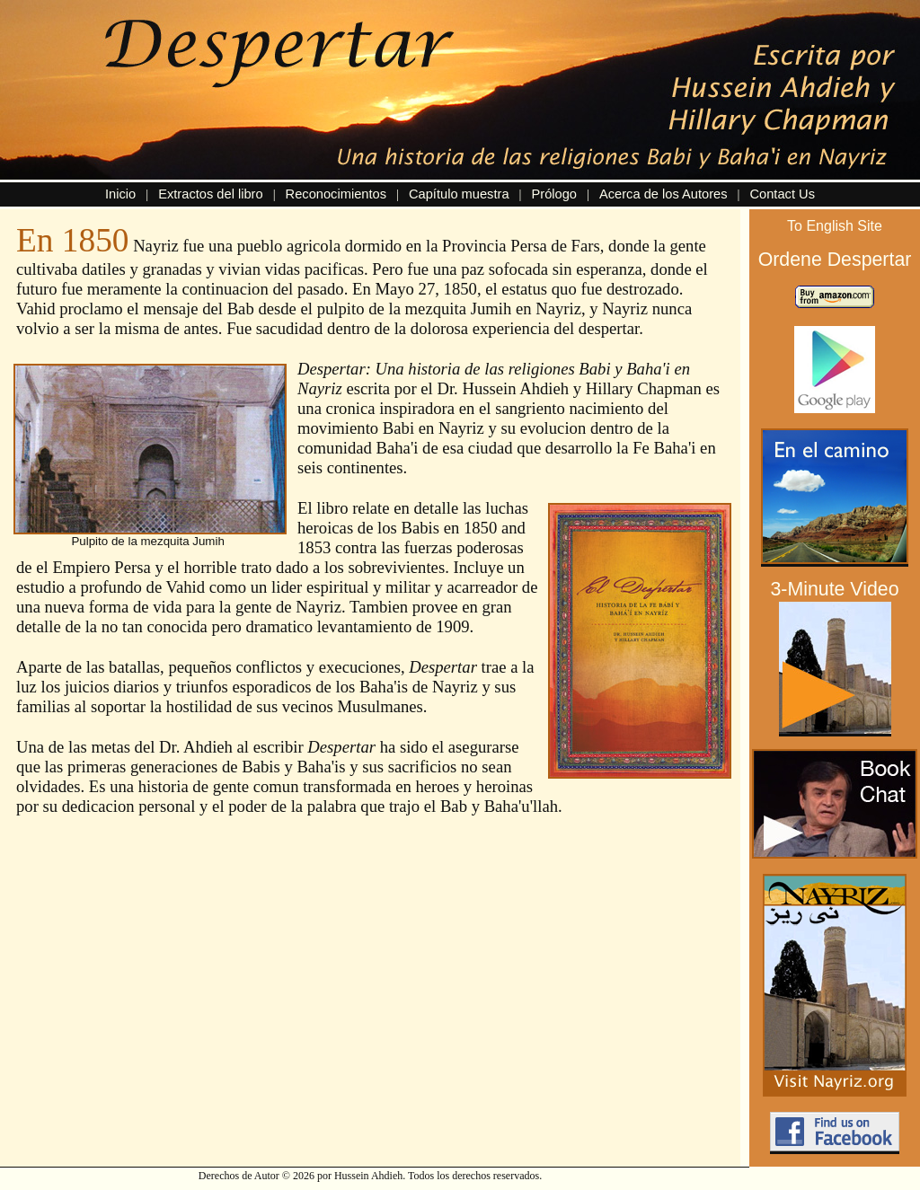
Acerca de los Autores (663, 194)
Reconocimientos (336, 194)
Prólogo (555, 194)
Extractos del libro (210, 194)
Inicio (120, 194)
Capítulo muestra (459, 194)
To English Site (834, 226)
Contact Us (782, 194)
